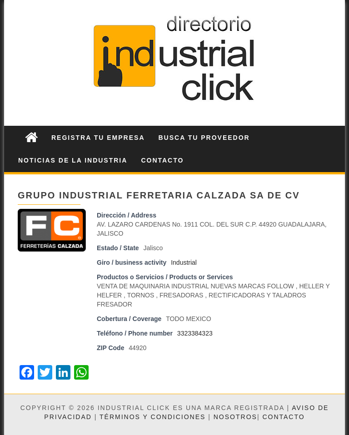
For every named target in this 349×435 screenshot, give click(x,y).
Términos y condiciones (152, 416)
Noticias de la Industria (72, 160)
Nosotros (235, 416)
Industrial (184, 262)
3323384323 (195, 333)
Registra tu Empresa (98, 137)
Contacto (162, 160)
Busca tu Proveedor (204, 137)
